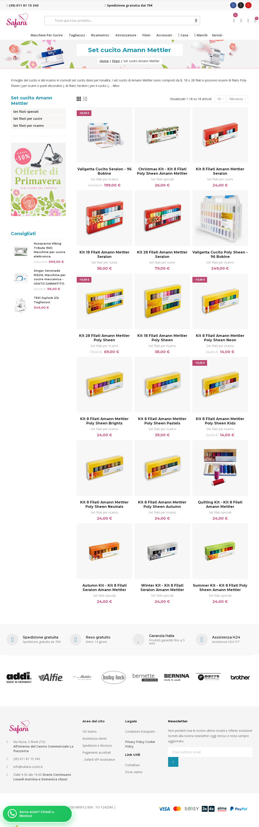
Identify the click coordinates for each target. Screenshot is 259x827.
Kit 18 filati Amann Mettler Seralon (105, 254)
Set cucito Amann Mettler (31, 100)
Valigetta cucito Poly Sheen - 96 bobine (220, 254)
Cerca (196, 20)
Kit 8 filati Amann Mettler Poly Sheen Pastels (162, 421)
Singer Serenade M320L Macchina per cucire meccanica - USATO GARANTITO (50, 277)
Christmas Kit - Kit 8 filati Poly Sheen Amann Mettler (162, 171)
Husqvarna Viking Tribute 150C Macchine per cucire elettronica (49, 250)
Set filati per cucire (220, 179)
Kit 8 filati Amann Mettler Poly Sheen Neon (220, 338)
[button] (23, 5)
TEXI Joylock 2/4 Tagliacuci (46, 300)
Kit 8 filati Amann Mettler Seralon (220, 171)
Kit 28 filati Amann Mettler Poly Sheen (104, 338)
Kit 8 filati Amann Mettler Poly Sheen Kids (220, 421)
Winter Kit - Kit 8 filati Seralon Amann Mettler (162, 587)
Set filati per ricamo (104, 179)
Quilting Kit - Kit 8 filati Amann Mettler (220, 504)
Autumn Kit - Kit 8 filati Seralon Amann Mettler (104, 587)
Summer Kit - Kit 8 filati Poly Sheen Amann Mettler (220, 587)
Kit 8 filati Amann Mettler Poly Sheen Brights (104, 421)
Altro (116, 86)
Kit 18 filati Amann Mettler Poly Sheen (162, 338)
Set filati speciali (162, 179)
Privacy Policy (134, 742)
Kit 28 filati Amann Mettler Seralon (162, 254)
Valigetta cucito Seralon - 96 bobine (104, 171)
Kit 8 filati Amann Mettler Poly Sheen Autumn (162, 504)
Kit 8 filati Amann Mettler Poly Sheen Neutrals (104, 504)
